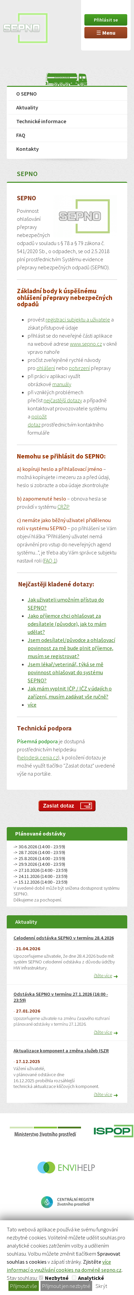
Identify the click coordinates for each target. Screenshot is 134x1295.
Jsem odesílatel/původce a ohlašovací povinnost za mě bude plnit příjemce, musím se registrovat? (71, 648)
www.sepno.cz (86, 343)
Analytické (91, 1277)
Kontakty (27, 148)
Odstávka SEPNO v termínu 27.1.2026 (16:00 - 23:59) (61, 997)
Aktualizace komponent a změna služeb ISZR (61, 1051)
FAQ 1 (50, 560)
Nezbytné (57, 1277)
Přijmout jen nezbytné (66, 1286)
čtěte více (103, 976)
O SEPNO (26, 93)
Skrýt (101, 1286)
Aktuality (27, 107)
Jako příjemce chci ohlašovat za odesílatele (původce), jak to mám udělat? (67, 623)
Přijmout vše (23, 1286)
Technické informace (41, 121)
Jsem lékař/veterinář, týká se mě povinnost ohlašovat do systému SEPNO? (65, 672)
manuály (61, 384)
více (32, 704)
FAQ (20, 135)
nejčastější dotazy (63, 400)
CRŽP (63, 506)
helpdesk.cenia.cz (38, 757)
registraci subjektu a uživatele (78, 319)
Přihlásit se (106, 20)
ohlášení (45, 368)
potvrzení (79, 368)
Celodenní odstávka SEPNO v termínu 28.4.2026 (64, 938)
